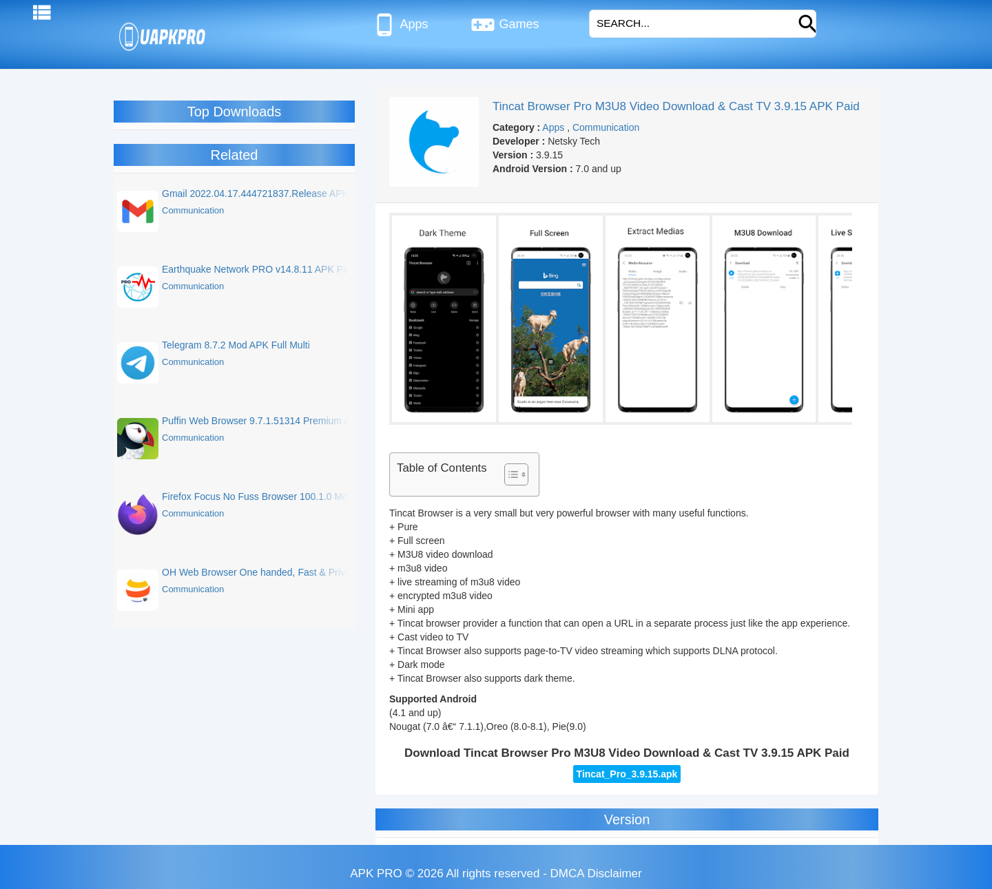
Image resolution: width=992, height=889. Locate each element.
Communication (605, 127)
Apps (400, 24)
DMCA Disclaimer (596, 873)
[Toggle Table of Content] (509, 474)
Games (505, 24)
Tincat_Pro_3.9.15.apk (627, 774)
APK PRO (376, 873)
